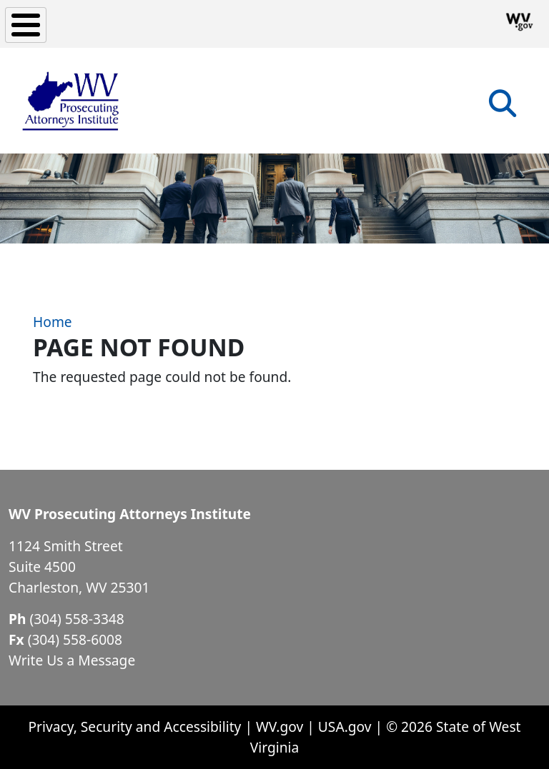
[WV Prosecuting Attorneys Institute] (71, 100)
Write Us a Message (72, 660)
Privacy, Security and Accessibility (134, 726)
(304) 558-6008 (75, 639)
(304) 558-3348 (76, 618)
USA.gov (345, 726)
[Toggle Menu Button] (25, 25)
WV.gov (279, 726)
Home (52, 321)
